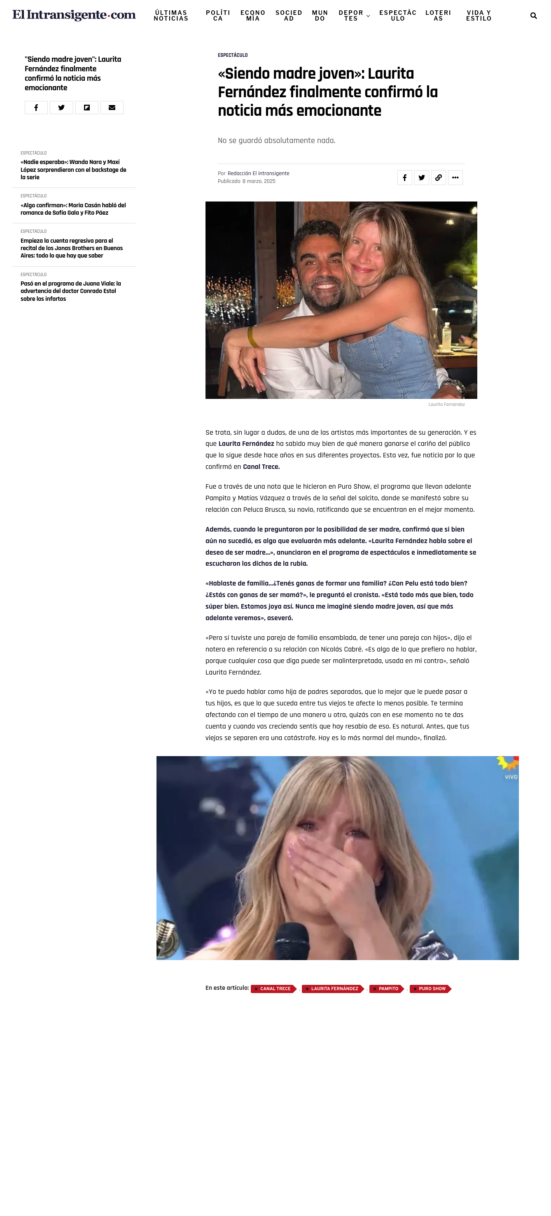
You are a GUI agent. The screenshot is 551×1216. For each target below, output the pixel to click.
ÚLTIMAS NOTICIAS (171, 15)
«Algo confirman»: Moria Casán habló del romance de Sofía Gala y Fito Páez (73, 209)
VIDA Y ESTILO (479, 15)
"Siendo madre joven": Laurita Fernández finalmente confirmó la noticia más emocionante (73, 74)
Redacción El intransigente (259, 173)
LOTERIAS (438, 15)
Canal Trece (275, 989)
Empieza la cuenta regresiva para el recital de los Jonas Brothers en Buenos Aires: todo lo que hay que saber (72, 248)
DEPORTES (351, 15)
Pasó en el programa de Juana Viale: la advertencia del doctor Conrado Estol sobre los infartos (71, 291)
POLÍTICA (218, 15)
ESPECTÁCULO (398, 15)
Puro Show (432, 989)
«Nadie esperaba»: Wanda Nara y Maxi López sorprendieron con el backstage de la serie (73, 170)
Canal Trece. (261, 466)
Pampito (388, 989)
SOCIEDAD (289, 15)
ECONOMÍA (253, 15)
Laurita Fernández (246, 443)
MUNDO (320, 15)
